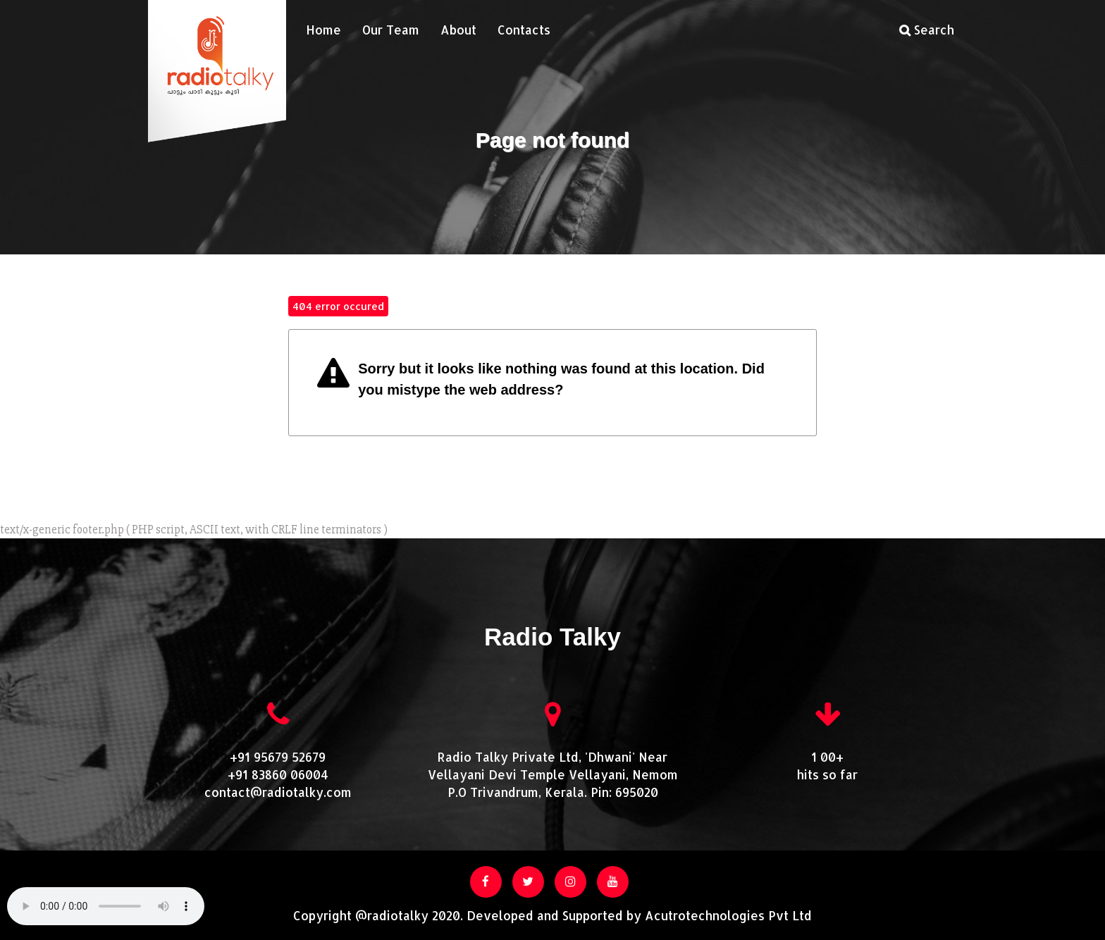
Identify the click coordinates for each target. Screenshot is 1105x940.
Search (926, 29)
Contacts (524, 29)
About (458, 29)
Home (323, 29)
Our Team (390, 29)
